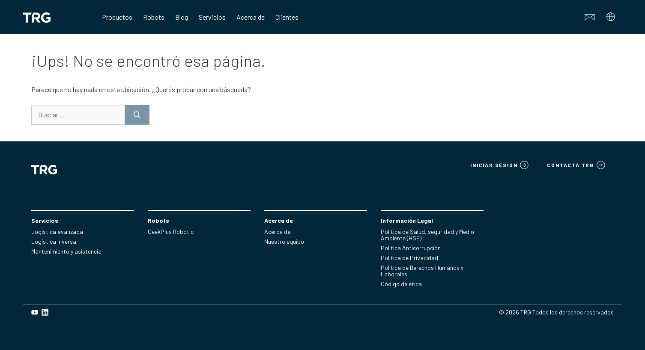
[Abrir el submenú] (611, 19)
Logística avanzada (57, 231)
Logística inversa (53, 241)
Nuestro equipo (284, 241)
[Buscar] (137, 115)
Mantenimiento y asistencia (66, 251)
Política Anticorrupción (411, 247)
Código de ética (401, 283)
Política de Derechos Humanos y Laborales (422, 271)
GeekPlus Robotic (171, 231)
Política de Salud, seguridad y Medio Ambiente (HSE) (427, 235)
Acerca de (277, 231)
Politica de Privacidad (409, 257)
